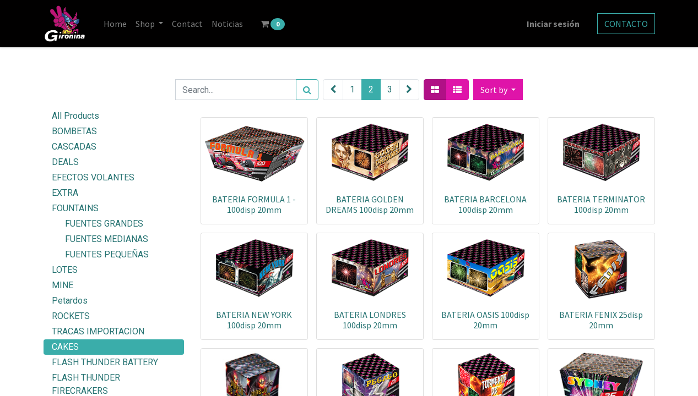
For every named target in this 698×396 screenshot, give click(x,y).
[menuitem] (115, 24)
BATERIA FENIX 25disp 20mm (601, 320)
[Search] (307, 89)
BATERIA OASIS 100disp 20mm (485, 320)
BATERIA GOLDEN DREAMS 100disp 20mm (370, 204)
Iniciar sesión (553, 23)
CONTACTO (626, 23)
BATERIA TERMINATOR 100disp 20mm (601, 204)
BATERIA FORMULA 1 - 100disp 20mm (254, 204)
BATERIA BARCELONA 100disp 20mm (485, 204)
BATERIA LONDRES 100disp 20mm (370, 320)
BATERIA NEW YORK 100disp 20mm (254, 320)
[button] (498, 89)
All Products (75, 116)
